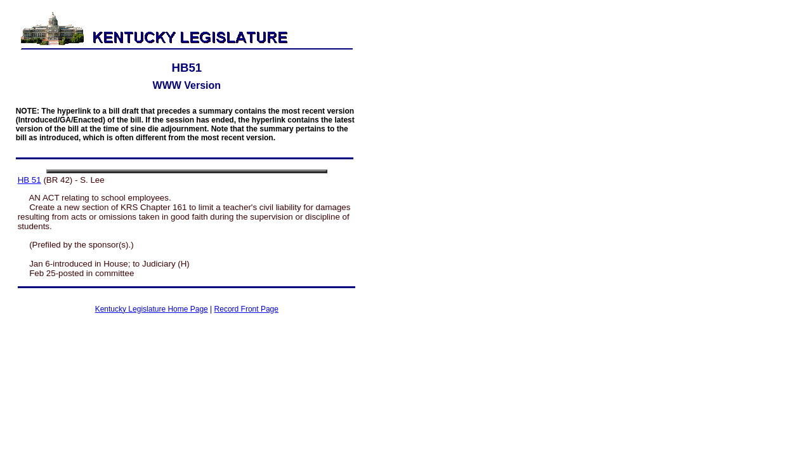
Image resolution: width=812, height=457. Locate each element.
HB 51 (29, 180)
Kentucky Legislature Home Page (151, 309)
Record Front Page (246, 309)
